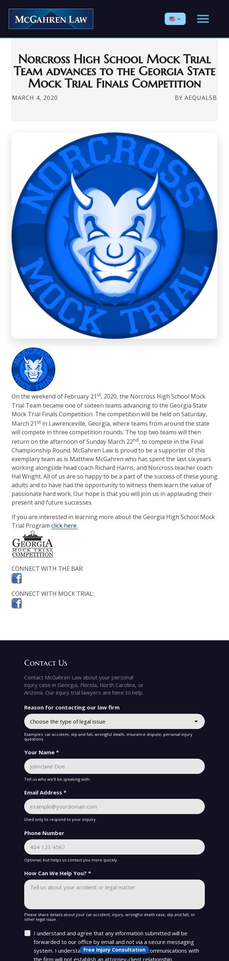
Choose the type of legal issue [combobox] (67, 721)
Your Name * (41, 752)
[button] (175, 19)
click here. (64, 526)
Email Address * (45, 792)
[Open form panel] (114, 950)
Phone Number (44, 832)
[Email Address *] (114, 806)
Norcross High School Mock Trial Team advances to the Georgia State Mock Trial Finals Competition (115, 71)
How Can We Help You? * (57, 873)
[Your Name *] (114, 766)
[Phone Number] (114, 847)
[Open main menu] (203, 19)
